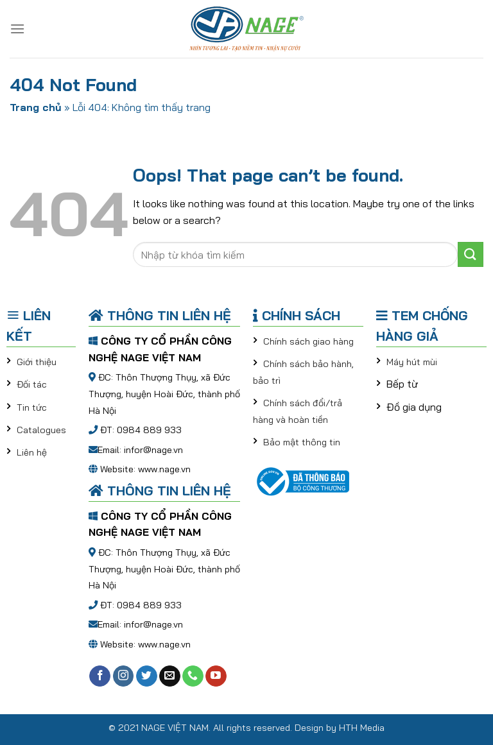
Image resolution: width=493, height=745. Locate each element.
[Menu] (17, 28)
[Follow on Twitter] (146, 676)
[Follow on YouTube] (216, 676)
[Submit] (470, 254)
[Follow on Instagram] (123, 676)
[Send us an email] (169, 676)
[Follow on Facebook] (99, 676)
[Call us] (192, 676)
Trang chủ (36, 107)
